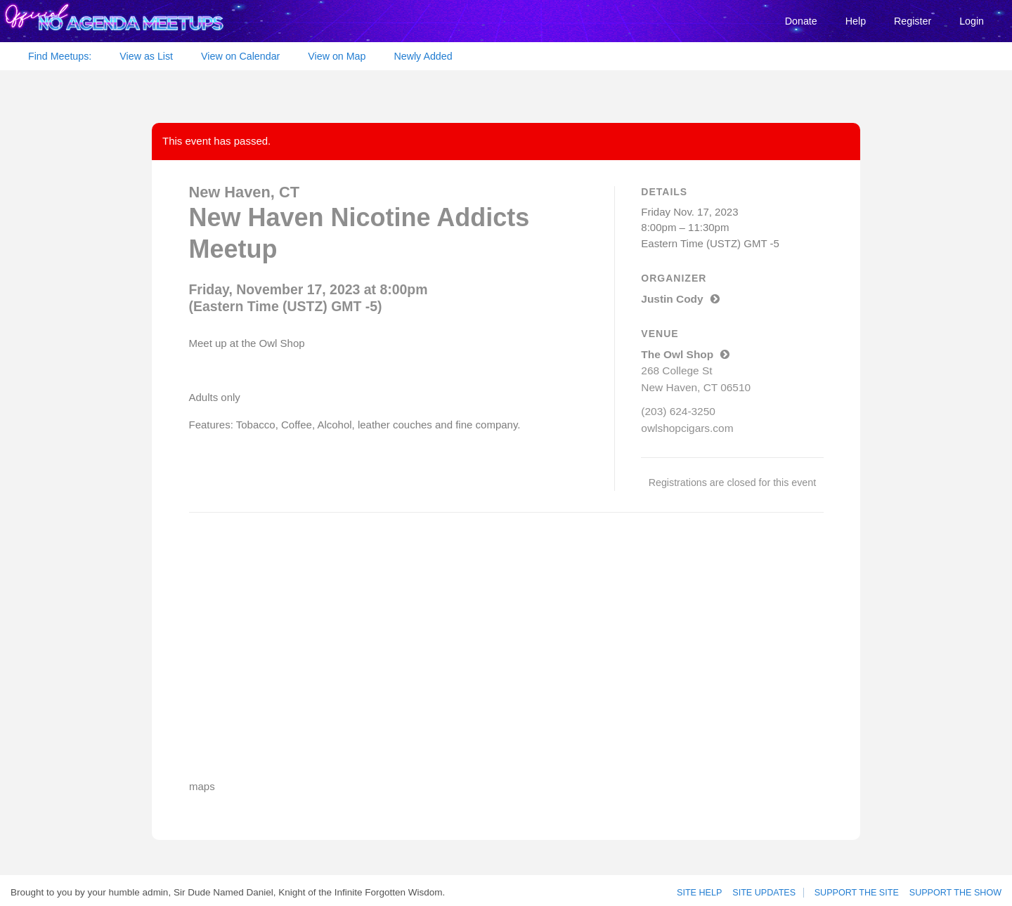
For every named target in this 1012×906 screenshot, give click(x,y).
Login (971, 21)
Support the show (956, 888)
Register (912, 21)
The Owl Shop (684, 353)
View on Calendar (240, 56)
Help (855, 21)
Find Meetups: (59, 56)
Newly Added (423, 56)
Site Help (704, 888)
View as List (146, 56)
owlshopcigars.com (686, 424)
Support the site (861, 888)
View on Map (336, 56)
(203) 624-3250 (677, 408)
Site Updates (767, 888)
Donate (801, 21)
